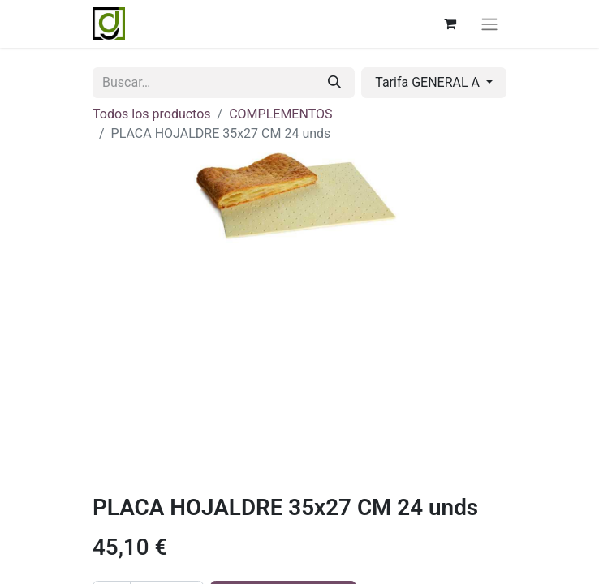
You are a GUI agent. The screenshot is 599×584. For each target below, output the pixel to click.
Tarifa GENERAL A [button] (429, 82)
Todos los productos (152, 114)
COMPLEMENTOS (280, 114)
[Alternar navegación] (489, 23)
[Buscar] (334, 82)
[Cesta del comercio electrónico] (449, 23)
